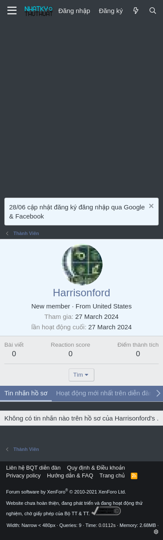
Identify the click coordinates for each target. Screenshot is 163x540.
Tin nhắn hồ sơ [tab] (25, 393)
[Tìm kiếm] (152, 11)
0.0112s (107, 525)
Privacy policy (23, 475)
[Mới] (135, 11)
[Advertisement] (81, 107)
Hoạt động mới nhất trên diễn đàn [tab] (104, 393)
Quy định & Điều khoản (96, 467)
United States (112, 306)
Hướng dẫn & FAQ (70, 475)
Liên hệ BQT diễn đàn (33, 467)
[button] (156, 531)
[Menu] (12, 11)
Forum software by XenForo (66, 491)
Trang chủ (112, 475)
